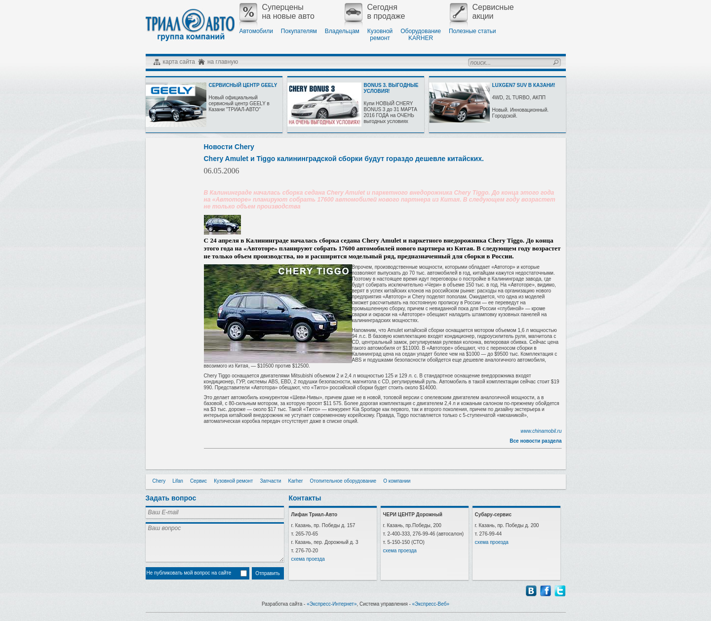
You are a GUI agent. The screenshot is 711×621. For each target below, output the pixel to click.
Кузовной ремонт (233, 481)
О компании (396, 481)
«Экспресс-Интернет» (331, 604)
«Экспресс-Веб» (431, 604)
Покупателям (299, 31)
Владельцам (342, 31)
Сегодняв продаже (375, 12)
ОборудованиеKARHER (420, 34)
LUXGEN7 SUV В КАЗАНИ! (523, 85)
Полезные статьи (472, 31)
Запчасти (270, 481)
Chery (159, 481)
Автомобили (256, 31)
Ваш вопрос (215, 542)
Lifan (177, 481)
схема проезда (308, 559)
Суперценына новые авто (277, 12)
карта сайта (179, 61)
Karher (295, 481)
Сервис (198, 481)
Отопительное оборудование (343, 481)
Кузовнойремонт (380, 34)
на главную (222, 61)
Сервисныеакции (482, 12)
